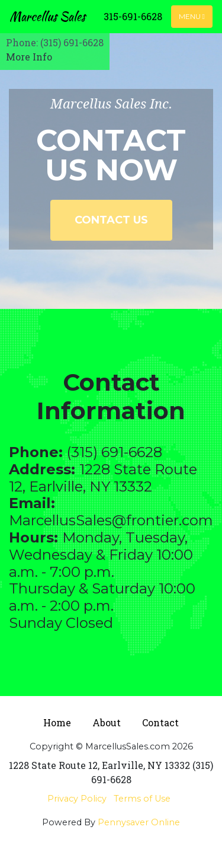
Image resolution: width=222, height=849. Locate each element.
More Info (29, 56)
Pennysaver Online (139, 822)
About (106, 722)
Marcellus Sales (47, 16)
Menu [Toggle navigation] (192, 16)
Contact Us (111, 219)
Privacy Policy (77, 798)
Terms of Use (142, 798)
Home (57, 722)
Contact (160, 722)
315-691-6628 (133, 16)
